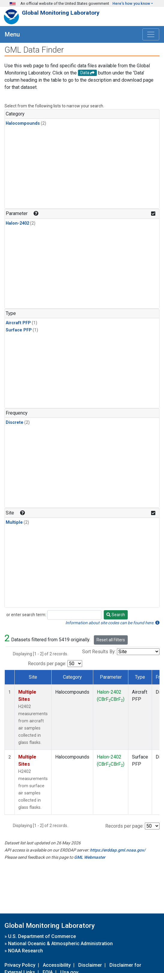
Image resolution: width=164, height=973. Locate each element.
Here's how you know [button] (131, 3)
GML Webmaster (89, 857)
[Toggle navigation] (150, 34)
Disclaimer (90, 965)
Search (115, 614)
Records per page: (47, 663)
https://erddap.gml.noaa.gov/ (117, 850)
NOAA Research (25, 951)
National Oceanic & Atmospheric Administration (60, 943)
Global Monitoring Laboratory (61, 12)
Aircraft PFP (18, 322)
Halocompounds (23, 123)
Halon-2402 (17, 223)
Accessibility (57, 965)
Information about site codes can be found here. (112, 622)
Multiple (14, 522)
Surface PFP (19, 330)
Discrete (14, 422)
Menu (12, 34)
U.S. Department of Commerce (42, 936)
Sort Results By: (99, 651)
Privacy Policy (19, 965)
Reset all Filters (111, 639)
